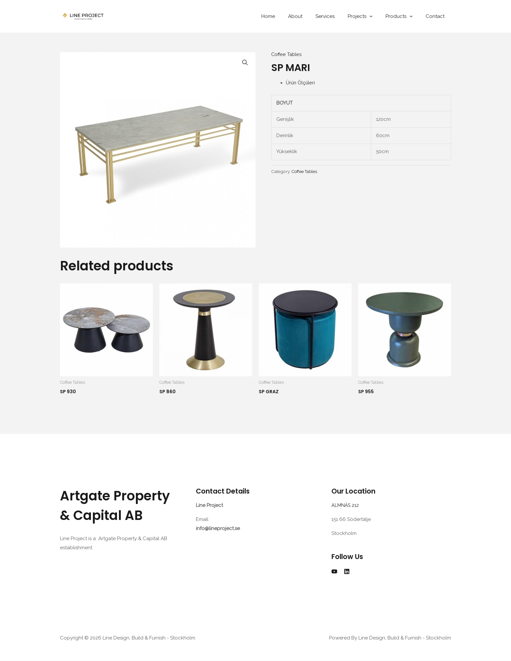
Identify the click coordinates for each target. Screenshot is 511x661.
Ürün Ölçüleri (301, 83)
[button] (245, 63)
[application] (377, 16)
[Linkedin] (347, 571)
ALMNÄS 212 (346, 506)
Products (403, 16)
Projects (368, 16)
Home (286, 16)
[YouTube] (334, 571)
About (310, 16)
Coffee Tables (287, 54)
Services (336, 16)
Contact (436, 16)
